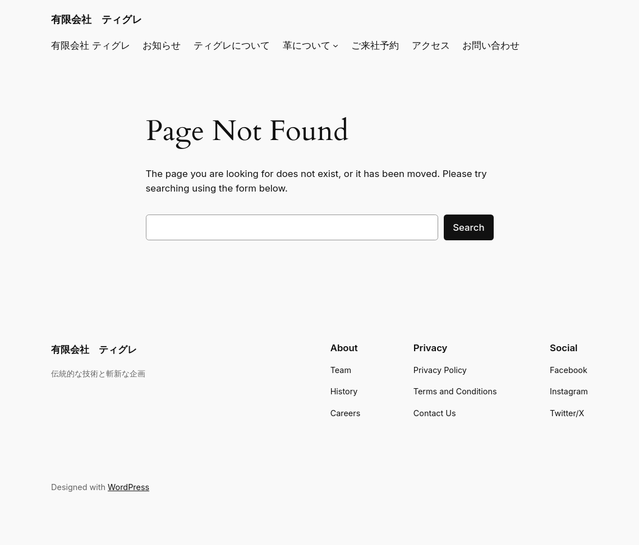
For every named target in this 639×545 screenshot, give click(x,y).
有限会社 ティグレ (96, 19)
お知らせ (161, 45)
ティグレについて (232, 45)
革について (306, 45)
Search (468, 227)
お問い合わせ (491, 45)
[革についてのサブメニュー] (335, 45)
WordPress (128, 487)
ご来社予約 (375, 45)
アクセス (431, 45)
